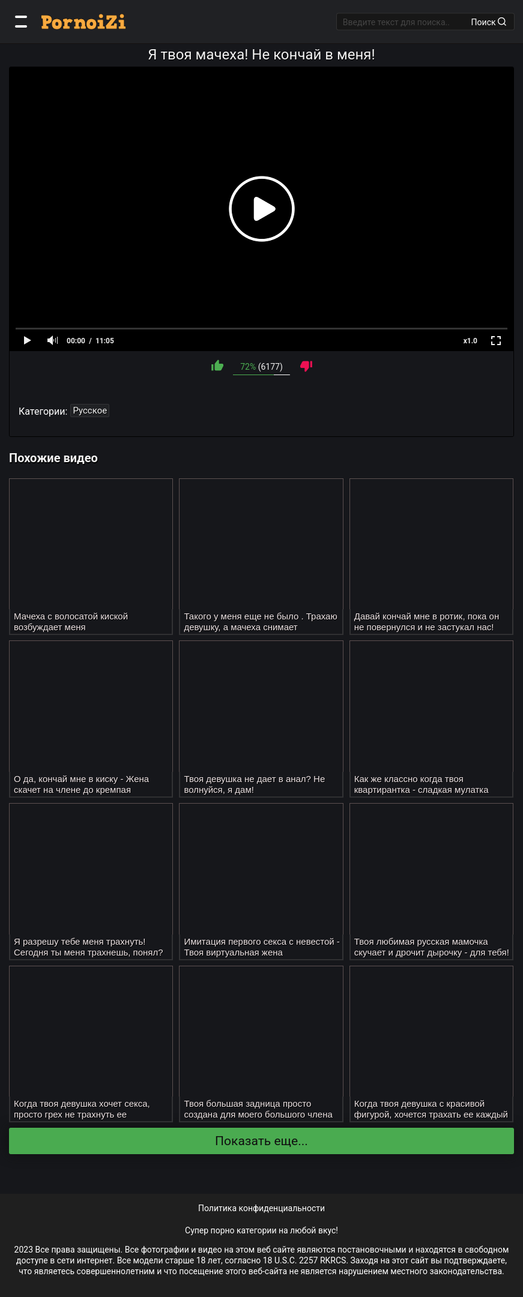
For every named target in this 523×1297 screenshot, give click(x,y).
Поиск (488, 21)
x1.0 (470, 341)
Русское (90, 410)
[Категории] (21, 22)
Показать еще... (261, 1141)
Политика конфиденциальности (261, 1208)
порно (223, 1230)
